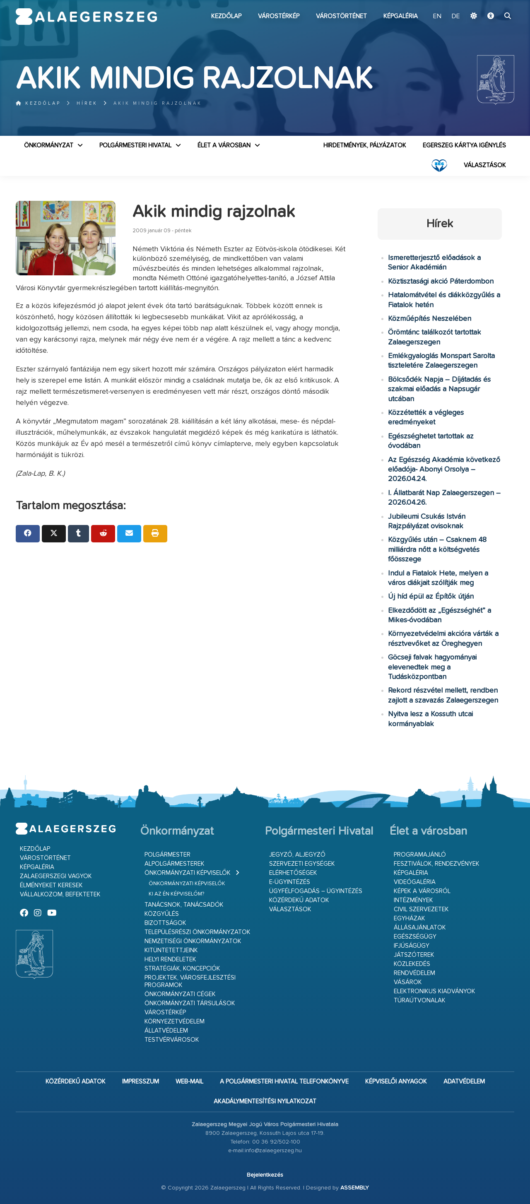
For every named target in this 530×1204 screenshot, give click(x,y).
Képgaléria (400, 16)
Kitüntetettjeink (171, 950)
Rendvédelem (414, 973)
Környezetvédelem (175, 1022)
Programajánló (420, 855)
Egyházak (409, 918)
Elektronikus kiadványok (434, 991)
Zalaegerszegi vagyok (56, 876)
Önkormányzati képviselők (188, 873)
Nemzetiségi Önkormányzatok (193, 941)
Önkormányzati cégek (180, 994)
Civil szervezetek (421, 909)
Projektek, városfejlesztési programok (190, 981)
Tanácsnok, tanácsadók (184, 905)
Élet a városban (224, 145)
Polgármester (167, 855)
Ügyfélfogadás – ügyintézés (315, 891)
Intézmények (413, 900)
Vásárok (408, 982)
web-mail (189, 1082)
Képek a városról (422, 891)
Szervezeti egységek (302, 864)
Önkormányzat (48, 145)
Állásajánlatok (420, 928)
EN (437, 16)
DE (456, 16)
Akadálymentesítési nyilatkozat (265, 1101)
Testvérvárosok (172, 1040)
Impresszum (140, 1082)
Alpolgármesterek (175, 864)
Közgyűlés (162, 914)
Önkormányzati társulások (190, 1003)
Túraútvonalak (420, 1000)
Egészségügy (415, 937)
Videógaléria (415, 882)
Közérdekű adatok (299, 900)
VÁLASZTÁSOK (485, 165)
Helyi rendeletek (170, 959)
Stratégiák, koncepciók (182, 969)
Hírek (87, 103)
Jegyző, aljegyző (297, 855)
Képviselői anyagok (396, 1082)
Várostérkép (278, 16)
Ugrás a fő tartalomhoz (493, 4)
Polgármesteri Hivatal (135, 145)
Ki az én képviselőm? (176, 894)
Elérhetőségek (293, 873)
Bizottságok (165, 923)
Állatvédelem (166, 1031)
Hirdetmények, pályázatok (364, 145)
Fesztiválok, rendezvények (436, 864)
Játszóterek (414, 955)
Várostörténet (341, 16)
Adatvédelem (464, 1082)
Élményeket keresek (51, 885)
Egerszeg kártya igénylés (464, 145)
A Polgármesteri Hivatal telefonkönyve (284, 1082)
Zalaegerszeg (86, 16)
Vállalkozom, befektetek (60, 894)
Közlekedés (412, 964)
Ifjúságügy (411, 946)
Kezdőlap (226, 16)
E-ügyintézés (289, 882)
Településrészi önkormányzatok (198, 932)
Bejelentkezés (265, 1175)
